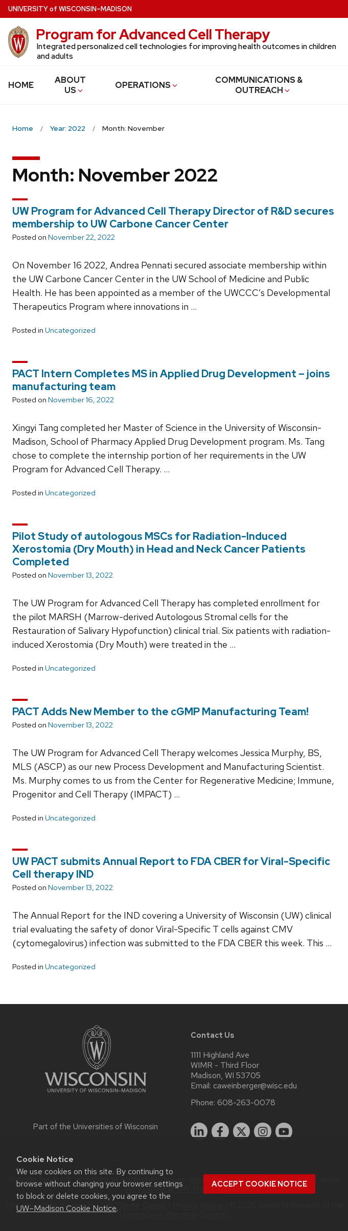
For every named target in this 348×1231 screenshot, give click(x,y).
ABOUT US (70, 85)
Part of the (95, 1127)
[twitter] (241, 1131)
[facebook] (220, 1131)
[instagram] (262, 1131)
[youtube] (284, 1131)
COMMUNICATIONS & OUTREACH (259, 85)
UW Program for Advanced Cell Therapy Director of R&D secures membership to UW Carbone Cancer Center (173, 217)
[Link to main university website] (95, 1094)
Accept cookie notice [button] (259, 1184)
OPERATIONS (147, 85)
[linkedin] (199, 1131)
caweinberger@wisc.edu (255, 1086)
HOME (21, 85)
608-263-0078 (246, 1103)
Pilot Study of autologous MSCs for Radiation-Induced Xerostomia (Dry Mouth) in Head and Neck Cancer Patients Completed (159, 549)
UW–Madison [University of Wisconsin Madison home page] (70, 9)
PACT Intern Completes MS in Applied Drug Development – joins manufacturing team (171, 380)
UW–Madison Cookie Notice (66, 1208)
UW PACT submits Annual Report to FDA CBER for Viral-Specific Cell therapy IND (171, 868)
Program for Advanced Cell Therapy (153, 34)
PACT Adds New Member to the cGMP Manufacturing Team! (160, 711)
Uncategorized (70, 330)
